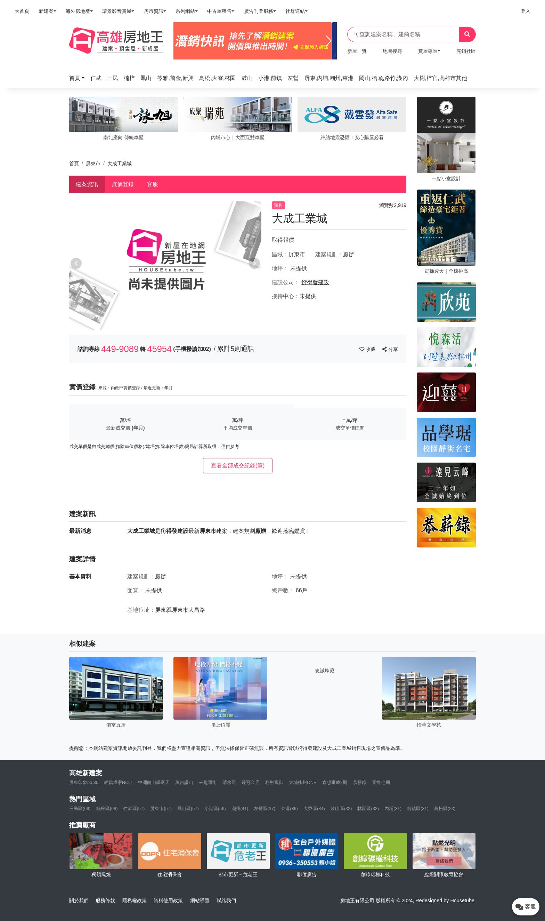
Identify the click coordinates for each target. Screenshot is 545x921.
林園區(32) (368, 808)
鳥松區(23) (445, 808)
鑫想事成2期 (334, 782)
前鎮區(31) (418, 808)
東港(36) (289, 808)
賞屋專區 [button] (428, 51)
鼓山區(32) (341, 808)
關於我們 (79, 900)
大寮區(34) (314, 808)
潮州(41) (240, 808)
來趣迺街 (208, 782)
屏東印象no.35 (83, 782)
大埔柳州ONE (303, 782)
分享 (390, 349)
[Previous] (181, 41)
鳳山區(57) (188, 808)
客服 (152, 184)
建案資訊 (87, 184)
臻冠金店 (251, 782)
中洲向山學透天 (154, 782)
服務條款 (105, 900)
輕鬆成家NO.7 (118, 782)
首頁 (74, 163)
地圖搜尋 (392, 51)
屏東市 (93, 163)
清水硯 (229, 782)
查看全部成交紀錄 (238, 465)
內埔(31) (392, 808)
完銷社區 (466, 51)
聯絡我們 (226, 900)
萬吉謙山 (184, 782)
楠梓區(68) (107, 808)
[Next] (328, 41)
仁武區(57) (134, 808)
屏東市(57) (161, 808)
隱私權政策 (134, 900)
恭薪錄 (359, 782)
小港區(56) (215, 808)
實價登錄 (123, 184)
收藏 (368, 349)
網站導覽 (200, 900)
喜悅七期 (381, 782)
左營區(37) (264, 808)
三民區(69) (80, 808)
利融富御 (274, 782)
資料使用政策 (168, 900)
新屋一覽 (357, 51)
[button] (79, 78)
